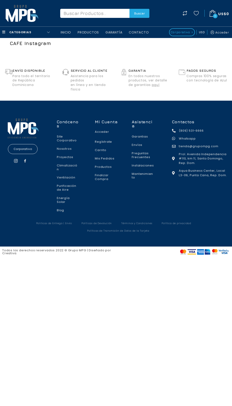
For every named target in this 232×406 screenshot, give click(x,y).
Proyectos (65, 157)
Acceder (219, 32)
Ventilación (66, 177)
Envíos (137, 145)
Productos (88, 32)
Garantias (140, 136)
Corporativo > (182, 32)
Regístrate (103, 142)
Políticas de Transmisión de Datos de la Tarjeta (118, 231)
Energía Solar (63, 200)
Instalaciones (143, 165)
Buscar (139, 13)
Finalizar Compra (101, 177)
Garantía (113, 32)
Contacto (139, 32)
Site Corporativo (67, 138)
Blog (60, 210)
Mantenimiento (142, 176)
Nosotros (64, 149)
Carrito (100, 150)
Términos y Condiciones (136, 223)
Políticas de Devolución (96, 223)
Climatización (67, 167)
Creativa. (9, 253)
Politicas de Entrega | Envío (54, 223)
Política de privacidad (176, 223)
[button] (23, 149)
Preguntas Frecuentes (141, 155)
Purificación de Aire (66, 188)
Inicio (66, 32)
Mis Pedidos (105, 158)
